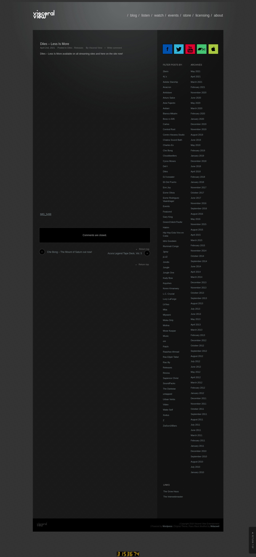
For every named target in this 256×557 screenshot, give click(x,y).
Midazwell (215, 526)
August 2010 (197, 461)
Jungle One (168, 272)
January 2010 (197, 472)
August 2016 (197, 214)
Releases (78, 48)
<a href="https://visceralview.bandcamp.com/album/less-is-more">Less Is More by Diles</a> (75, 133)
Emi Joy (167, 187)
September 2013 (199, 298)
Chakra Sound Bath (172, 140)
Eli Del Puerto (169, 182)
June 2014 (196, 266)
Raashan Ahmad (171, 352)
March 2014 (196, 277)
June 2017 (196, 198)
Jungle (166, 267)
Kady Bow (168, 278)
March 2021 (196, 82)
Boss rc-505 (169, 119)
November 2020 (198, 92)
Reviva (166, 373)
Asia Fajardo (169, 103)
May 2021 (195, 71)
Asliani (166, 108)
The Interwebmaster (173, 496)
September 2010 (199, 456)
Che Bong (168, 150)
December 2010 (198, 451)
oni (164, 341)
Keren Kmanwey (171, 288)
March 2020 (196, 108)
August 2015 (197, 229)
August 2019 (197, 135)
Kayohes (167, 283)
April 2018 (196, 171)
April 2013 (196, 324)
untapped (167, 394)
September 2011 (199, 414)
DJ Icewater (169, 177)
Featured (167, 211)
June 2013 (196, 314)
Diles (69, 48)
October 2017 (197, 192)
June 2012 (196, 367)
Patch (166, 346)
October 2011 (197, 409)
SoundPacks (169, 383)
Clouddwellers (170, 155)
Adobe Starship (170, 82)
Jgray (165, 251)
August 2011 (197, 419)
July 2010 (195, 467)
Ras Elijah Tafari (171, 357)
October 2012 (197, 345)
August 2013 (197, 303)
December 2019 (198, 124)
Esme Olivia (169, 192)
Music (166, 336)
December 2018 (198, 161)
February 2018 (198, 177)
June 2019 (196, 140)
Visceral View (95, 48)
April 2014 (196, 272)
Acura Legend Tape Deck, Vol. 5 (125, 253)
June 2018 (196, 166)
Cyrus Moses (169, 161)
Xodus (166, 415)
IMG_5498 (45, 214)
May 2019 (195, 145)
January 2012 (197, 393)
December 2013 (198, 282)
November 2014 (198, 250)
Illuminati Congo (171, 246)
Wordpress (167, 526)
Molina (166, 325)
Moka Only (168, 320)
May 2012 (195, 372)
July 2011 (195, 424)
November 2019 (198, 129)
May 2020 (195, 103)
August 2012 (197, 356)
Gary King (168, 217)
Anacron (167, 87)
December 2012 (198, 340)
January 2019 (197, 155)
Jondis (166, 262)
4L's (165, 76)
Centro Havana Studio (174, 135)
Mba (165, 309)
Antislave (167, 92)
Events (166, 206)
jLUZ (165, 257)
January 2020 (197, 119)
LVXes (166, 304)
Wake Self (168, 410)
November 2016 (198, 203)
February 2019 (198, 150)
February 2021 (198, 87)
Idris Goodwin (169, 241)
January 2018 (197, 182)
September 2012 (199, 351)
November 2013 (198, 287)
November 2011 (198, 404)
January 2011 (197, 446)
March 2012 (196, 382)
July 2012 (195, 361)
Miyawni (167, 315)
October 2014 (197, 256)
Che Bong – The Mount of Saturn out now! (69, 252)
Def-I (165, 166)
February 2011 (198, 440)
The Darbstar (169, 389)
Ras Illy (166, 362)
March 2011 (196, 435)
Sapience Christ (171, 378)
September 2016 (199, 208)
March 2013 (196, 330)
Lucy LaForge (169, 299)
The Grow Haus (171, 491)
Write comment (114, 48)
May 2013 (195, 319)
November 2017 (198, 187)
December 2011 (198, 398)
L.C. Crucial (168, 294)
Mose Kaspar (169, 331)
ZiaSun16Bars (170, 425)
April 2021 (196, 76)
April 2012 (196, 377)
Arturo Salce (169, 98)
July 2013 (195, 309)
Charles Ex (168, 145)
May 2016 (195, 219)
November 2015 (198, 224)
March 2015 (196, 240)
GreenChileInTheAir (172, 222)
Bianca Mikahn (170, 113)
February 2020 (198, 113)
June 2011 (196, 430)
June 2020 (196, 98)
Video (166, 404)
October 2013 (197, 293)
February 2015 (198, 245)
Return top (144, 249)
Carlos (166, 124)
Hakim (166, 227)
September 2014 (199, 261)
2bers (166, 71)
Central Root (169, 129)
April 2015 (196, 235)
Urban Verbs (169, 399)
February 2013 (198, 335)
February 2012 (198, 388)
